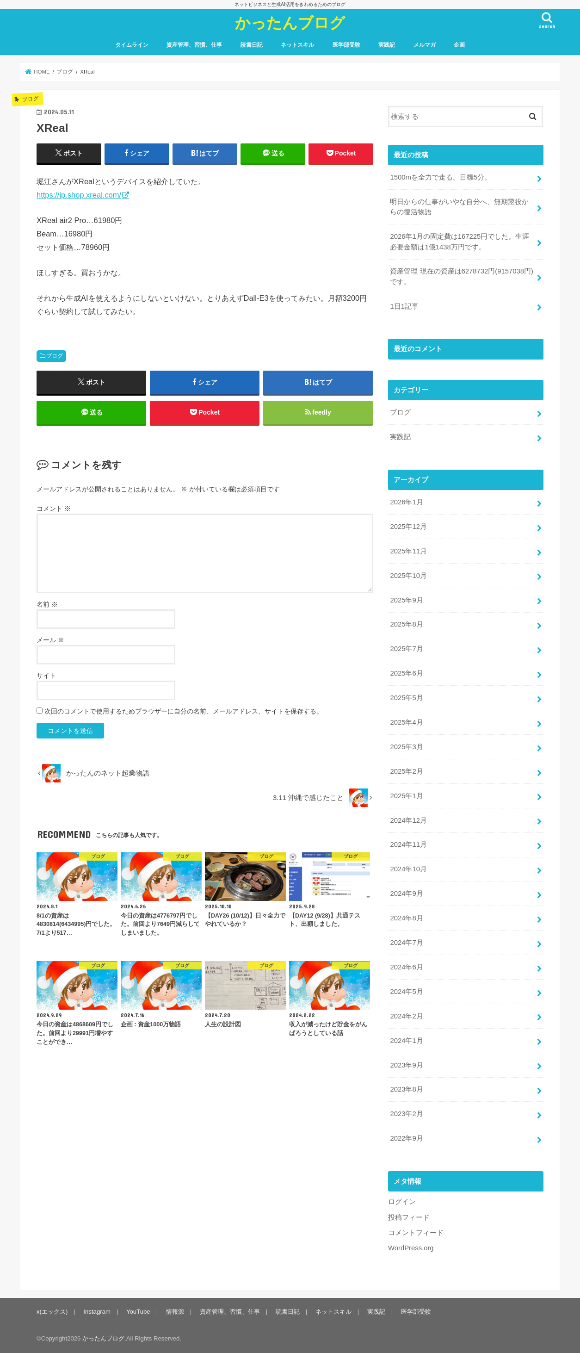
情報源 (175, 1311)
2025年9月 (406, 600)
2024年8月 (406, 918)
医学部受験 (346, 45)
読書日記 (252, 45)
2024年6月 (406, 967)
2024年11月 (408, 844)
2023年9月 (406, 1065)
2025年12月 (408, 526)
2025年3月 (406, 747)
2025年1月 (406, 796)
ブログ (54, 356)
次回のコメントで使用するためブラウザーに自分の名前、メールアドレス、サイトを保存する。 (183, 711)
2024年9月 (406, 893)
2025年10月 (408, 575)
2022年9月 (406, 1138)
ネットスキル (297, 45)
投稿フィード (409, 1217)
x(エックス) (52, 1311)
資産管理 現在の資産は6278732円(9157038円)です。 (461, 276)
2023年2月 (406, 1113)
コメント (54, 508)
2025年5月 (406, 697)
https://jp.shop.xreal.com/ (79, 195)
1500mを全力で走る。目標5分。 (440, 177)
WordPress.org (411, 1248)
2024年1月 (406, 1040)
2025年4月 (406, 722)
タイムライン (131, 45)
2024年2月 (406, 1016)
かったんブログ (290, 22)
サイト (46, 675)
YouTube (138, 1311)
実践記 (386, 45)
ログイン (402, 1201)
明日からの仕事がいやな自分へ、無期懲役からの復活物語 (459, 207)
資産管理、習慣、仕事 (194, 45)
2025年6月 (406, 673)
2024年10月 (408, 869)
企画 (459, 45)
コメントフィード (416, 1232)
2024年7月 (406, 942)
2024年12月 (408, 820)
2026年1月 (406, 502)
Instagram (97, 1311)
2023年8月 (406, 1089)
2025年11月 (408, 551)
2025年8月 (406, 624)
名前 (47, 604)
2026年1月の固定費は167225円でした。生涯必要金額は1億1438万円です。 (459, 241)
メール (50, 640)
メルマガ (424, 45)
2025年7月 (406, 648)
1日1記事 (404, 306)
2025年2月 (406, 771)
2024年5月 (406, 991)
